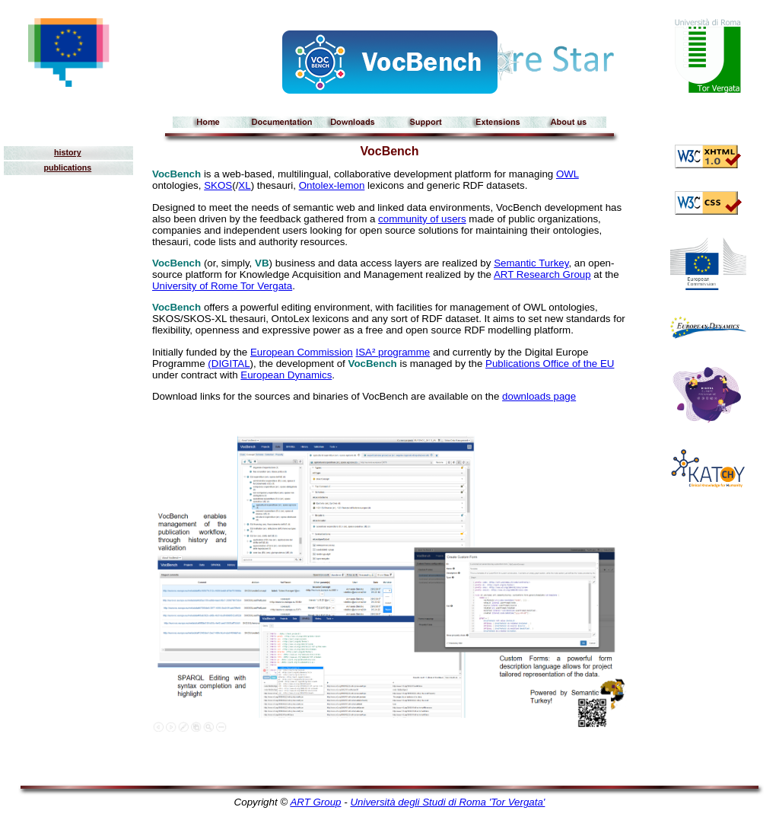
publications (67, 167)
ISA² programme (392, 352)
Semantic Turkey (531, 263)
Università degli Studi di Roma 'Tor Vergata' (447, 802)
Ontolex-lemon (332, 185)
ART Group (315, 802)
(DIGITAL (229, 363)
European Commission (301, 352)
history (67, 152)
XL (244, 185)
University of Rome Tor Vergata (222, 286)
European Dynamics (286, 375)
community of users (422, 219)
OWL (567, 174)
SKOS (218, 185)
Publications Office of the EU (549, 363)
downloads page (539, 396)
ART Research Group (542, 274)
